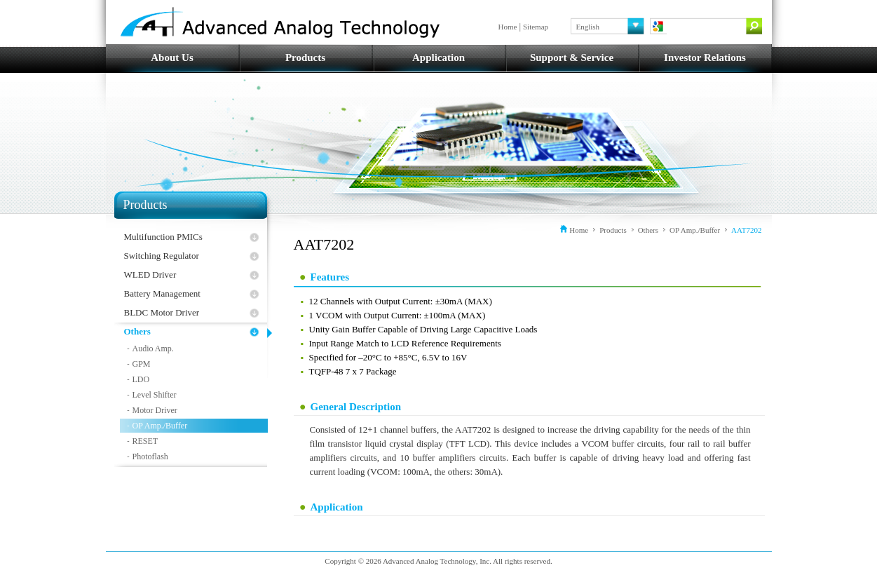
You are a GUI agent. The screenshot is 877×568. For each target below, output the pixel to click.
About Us (172, 57)
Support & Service (571, 57)
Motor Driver (154, 410)
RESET (145, 441)
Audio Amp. (153, 348)
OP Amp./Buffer (160, 426)
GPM (141, 364)
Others (137, 331)
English (588, 26)
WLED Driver (150, 274)
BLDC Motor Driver (162, 312)
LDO (141, 379)
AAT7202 (746, 230)
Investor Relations (705, 57)
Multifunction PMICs (163, 236)
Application (438, 57)
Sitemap (535, 26)
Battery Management (162, 293)
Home (507, 26)
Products (305, 57)
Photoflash (150, 456)
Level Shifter (154, 395)
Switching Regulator (161, 255)
